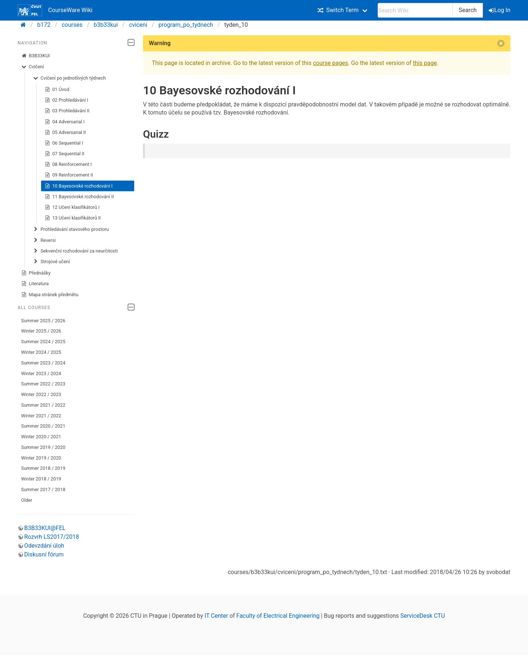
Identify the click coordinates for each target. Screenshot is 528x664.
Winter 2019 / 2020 (41, 458)
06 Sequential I (64, 143)
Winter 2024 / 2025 (41, 352)
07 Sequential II (64, 154)
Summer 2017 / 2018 (43, 489)
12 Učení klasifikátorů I (72, 207)
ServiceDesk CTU (422, 615)
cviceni (138, 24)
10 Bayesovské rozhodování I (79, 186)
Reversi (44, 240)
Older (26, 500)
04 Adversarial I (65, 122)
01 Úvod (57, 89)
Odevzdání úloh (44, 545)
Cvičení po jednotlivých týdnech (69, 78)
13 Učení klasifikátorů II (73, 218)
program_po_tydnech (185, 24)
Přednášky (36, 273)
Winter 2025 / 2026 (41, 331)
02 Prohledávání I (66, 100)
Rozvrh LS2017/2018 (51, 536)
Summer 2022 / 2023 (43, 384)
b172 (44, 24)
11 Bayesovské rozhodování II (79, 197)
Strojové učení (51, 262)
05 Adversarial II (65, 132)
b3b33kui (106, 24)
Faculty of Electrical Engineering (278, 615)
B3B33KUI (35, 56)
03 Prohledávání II (67, 111)
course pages (330, 62)
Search (468, 10)
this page (425, 62)
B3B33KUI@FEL (45, 528)
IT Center (216, 615)
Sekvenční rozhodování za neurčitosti (75, 251)
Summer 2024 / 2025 (43, 341)
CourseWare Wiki (55, 10)
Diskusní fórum (44, 554)
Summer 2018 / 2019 (43, 468)
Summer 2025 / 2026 (43, 320)
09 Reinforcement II (69, 175)
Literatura (35, 284)
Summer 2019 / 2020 (43, 447)
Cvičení (32, 67)
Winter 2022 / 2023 (41, 394)
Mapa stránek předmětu (49, 295)
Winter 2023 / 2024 (41, 373)
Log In (500, 10)
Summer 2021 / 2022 (43, 405)
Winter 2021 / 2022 (41, 415)
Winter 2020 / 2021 (41, 436)
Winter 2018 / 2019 (41, 479)
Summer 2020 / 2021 (43, 426)
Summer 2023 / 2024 (43, 363)
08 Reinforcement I (68, 164)
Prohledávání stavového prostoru (71, 229)
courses (72, 24)
